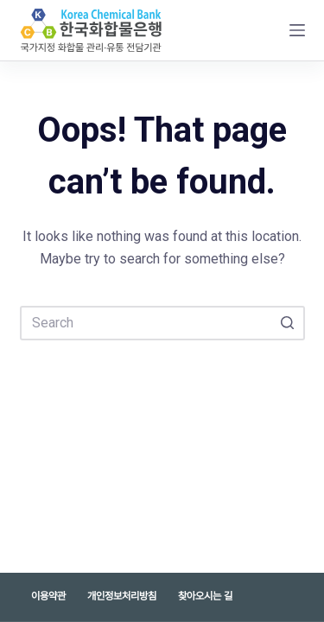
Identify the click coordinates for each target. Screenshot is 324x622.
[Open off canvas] (297, 30)
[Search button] (287, 323)
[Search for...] (162, 323)
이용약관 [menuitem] (48, 596)
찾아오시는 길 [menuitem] (205, 596)
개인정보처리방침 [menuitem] (121, 596)
